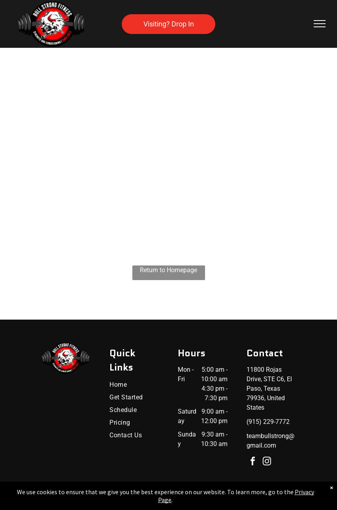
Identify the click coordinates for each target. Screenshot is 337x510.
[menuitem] (134, 384)
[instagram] (267, 462)
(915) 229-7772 (268, 421)
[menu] (319, 23)
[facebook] (253, 462)
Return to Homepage (168, 270)
